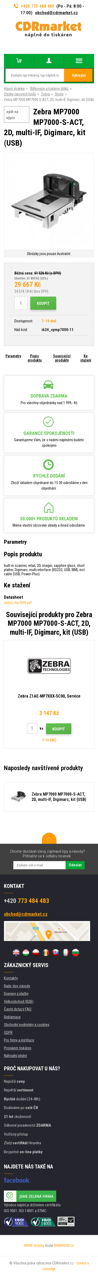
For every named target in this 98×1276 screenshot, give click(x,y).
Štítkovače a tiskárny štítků (49, 89)
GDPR (8, 1032)
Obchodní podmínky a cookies (26, 1024)
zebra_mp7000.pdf (18, 603)
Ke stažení (85, 358)
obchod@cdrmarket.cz (56, 12)
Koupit (43, 303)
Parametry (13, 356)
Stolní (59, 94)
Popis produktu (35, 358)
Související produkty (62, 358)
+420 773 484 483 (34, 6)
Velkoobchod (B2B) (18, 1001)
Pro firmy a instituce (19, 1040)
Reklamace (12, 1017)
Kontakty (11, 978)
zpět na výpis (12, 114)
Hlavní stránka (14, 89)
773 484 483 (26, 900)
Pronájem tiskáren (17, 1048)
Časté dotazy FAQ (17, 1009)
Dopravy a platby (16, 993)
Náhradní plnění (15, 1055)
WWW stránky (34, 1245)
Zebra (45, 94)
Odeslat (75, 865)
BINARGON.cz (64, 1245)
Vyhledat (79, 75)
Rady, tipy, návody (17, 986)
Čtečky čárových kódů (20, 94)
